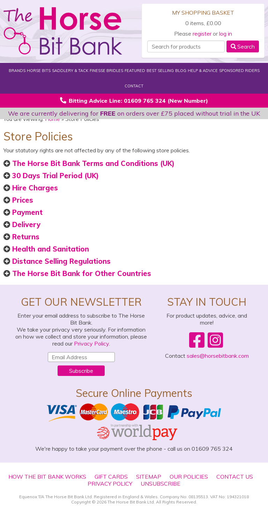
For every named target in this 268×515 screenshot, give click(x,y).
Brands (17, 70)
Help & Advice (203, 70)
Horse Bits (39, 70)
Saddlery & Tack (70, 70)
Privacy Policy (91, 343)
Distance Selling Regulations (57, 261)
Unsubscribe (160, 483)
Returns (21, 236)
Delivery (21, 224)
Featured (135, 70)
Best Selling (160, 70)
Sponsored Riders (239, 70)
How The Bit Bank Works (47, 476)
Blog (180, 70)
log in (225, 33)
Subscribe (81, 370)
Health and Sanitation (46, 249)
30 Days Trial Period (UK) (51, 175)
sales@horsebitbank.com (218, 355)
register (202, 33)
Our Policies (189, 476)
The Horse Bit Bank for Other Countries (77, 273)
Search (243, 46)
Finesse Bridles (106, 70)
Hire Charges (30, 187)
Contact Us (234, 476)
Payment (23, 212)
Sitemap (148, 476)
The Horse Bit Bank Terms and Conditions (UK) (88, 163)
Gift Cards (111, 476)
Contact (134, 86)
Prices (18, 200)
